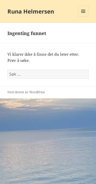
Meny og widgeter (83, 16)
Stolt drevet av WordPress (26, 92)
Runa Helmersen (30, 11)
